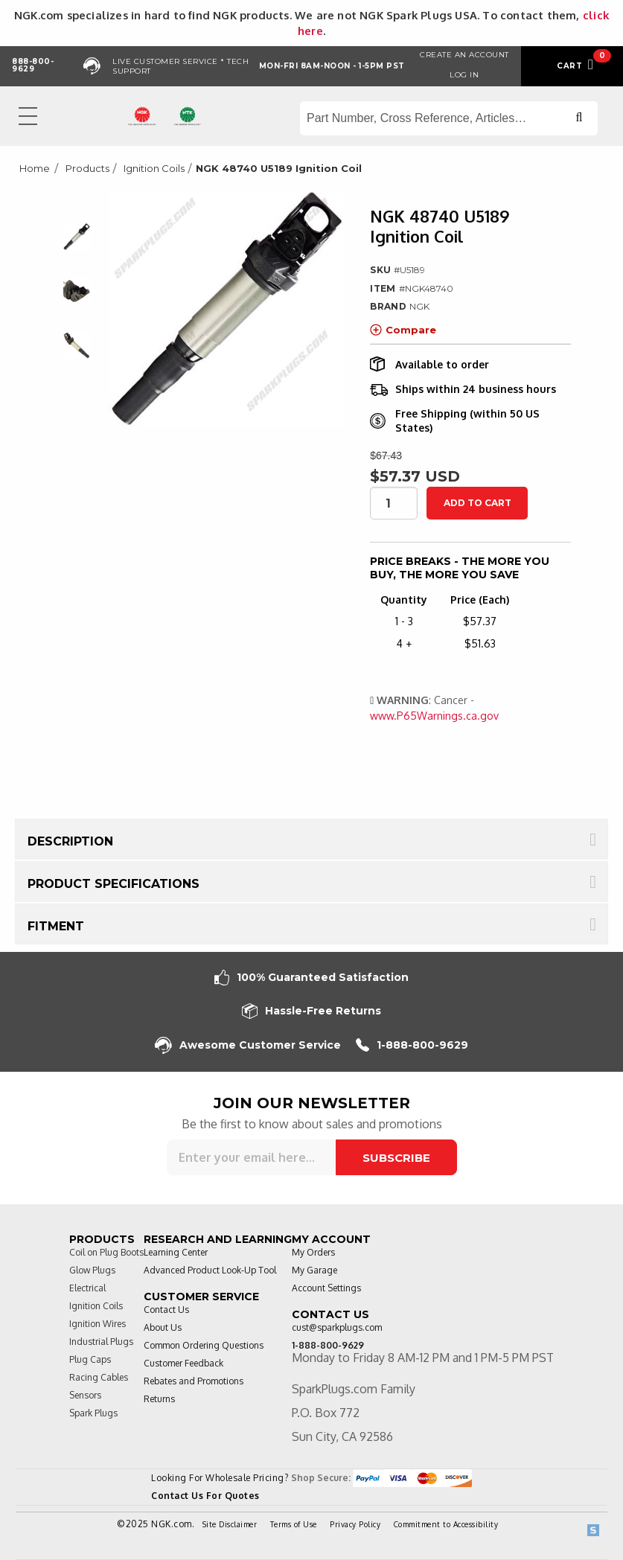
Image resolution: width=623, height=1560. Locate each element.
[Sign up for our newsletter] (251, 1157)
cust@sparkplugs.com (337, 1327)
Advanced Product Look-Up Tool (210, 1270)
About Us (163, 1327)
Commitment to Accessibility (446, 1524)
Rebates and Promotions (193, 1381)
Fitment (56, 926)
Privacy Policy (355, 1524)
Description (70, 841)
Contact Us (166, 1309)
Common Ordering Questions (203, 1345)
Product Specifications (113, 884)
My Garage (314, 1270)
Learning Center (176, 1252)
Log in (464, 75)
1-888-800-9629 (412, 1045)
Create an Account (464, 55)
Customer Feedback (183, 1363)
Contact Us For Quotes (205, 1495)
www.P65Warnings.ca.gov (434, 715)
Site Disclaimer (230, 1524)
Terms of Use (293, 1524)
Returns (159, 1398)
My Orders (313, 1252)
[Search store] (449, 118)
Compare (403, 330)
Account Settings (326, 1288)
